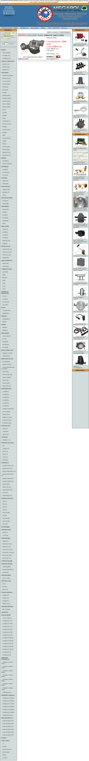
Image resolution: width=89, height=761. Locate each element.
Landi (3, 283)
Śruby (3, 135)
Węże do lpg (4, 380)
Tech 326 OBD (5, 518)
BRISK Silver (5, 69)
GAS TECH (4, 535)
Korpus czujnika (5, 106)
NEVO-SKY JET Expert (7, 552)
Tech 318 (4, 507)
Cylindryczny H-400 (6, 632)
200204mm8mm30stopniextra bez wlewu (80, 58)
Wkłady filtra (5, 257)
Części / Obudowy (6, 618)
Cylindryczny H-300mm (7, 700)
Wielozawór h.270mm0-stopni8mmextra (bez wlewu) (80, 163)
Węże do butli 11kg (6, 374)
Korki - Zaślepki (5, 104)
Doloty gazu (4, 87)
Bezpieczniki (5, 209)
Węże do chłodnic (6, 377)
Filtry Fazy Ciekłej (6, 252)
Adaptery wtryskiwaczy (7, 408)
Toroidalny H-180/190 (7, 637)
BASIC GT (4, 532)
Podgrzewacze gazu (6, 417)
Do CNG (4, 296)
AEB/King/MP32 (6, 566)
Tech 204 (4, 501)
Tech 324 (4, 509)
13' (2, 743)
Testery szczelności (6, 163)
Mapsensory (4, 180)
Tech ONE (4, 524)
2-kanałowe (4, 232)
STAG (3, 289)
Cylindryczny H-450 (6, 635)
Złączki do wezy (5, 152)
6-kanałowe (4, 237)
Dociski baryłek (5, 84)
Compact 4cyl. (5, 448)
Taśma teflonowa (6, 138)
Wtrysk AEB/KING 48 (7, 569)
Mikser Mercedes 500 (80, 311)
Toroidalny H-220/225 (7, 643)
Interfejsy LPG (5, 192)
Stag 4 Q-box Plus (6, 487)
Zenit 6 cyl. (4, 454)
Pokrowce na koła (6, 124)
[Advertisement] (80, 399)
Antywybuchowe (6, 310)
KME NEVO (5, 541)
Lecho (3, 286)
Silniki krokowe (5, 356)
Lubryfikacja (5, 161)
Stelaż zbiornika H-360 (7, 729)
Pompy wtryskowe (6, 749)
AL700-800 (4, 272)
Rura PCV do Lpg (6, 364)
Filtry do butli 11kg (6, 249)
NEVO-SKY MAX (6, 555)
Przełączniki (4, 220)
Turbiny (3, 755)
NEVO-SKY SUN (6, 558)
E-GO (3, 583)
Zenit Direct (4, 460)
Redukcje (4, 126)
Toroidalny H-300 (6, 655)
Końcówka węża (5, 101)
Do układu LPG (5, 55)
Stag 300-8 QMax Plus (7, 481)
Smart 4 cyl (4, 589)
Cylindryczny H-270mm (7, 698)
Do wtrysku (4, 175)
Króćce (3, 109)
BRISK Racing (5, 67)
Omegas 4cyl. (5, 595)
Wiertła (3, 143)
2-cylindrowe (5, 394)
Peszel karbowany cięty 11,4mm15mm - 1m (80, 337)
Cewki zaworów (5, 81)
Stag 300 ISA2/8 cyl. (7, 468)
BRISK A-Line (5, 64)
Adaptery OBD (5, 189)
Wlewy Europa (5, 149)
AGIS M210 (4, 431)
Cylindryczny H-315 (6, 626)
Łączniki (4, 112)
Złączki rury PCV (6, 155)
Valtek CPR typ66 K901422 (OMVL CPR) (80, 130)
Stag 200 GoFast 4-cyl (7, 465)
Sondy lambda (5, 752)
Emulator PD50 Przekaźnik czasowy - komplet (80, 269)
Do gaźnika (4, 169)
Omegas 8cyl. (5, 600)
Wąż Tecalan (5, 371)
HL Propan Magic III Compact (80, 297)
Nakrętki (4, 115)
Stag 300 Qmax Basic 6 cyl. (8, 471)
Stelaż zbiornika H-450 (7, 735)
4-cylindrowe (5, 400)
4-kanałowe (4, 235)
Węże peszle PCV (6, 386)
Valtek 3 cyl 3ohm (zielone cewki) (80, 148)
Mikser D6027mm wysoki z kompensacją (80, 101)
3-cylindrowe (5, 397)
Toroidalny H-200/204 (7, 640)
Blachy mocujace (6, 78)
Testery (3, 195)
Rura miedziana (5, 361)
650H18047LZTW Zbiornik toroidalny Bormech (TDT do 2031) (80, 209)
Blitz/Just (4, 277)
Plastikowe (4, 330)
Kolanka (4, 92)
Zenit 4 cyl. (4, 451)
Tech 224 (4, 504)
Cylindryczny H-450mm (7, 712)
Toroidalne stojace (6, 692)
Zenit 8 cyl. (4, 457)
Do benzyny (4, 200)
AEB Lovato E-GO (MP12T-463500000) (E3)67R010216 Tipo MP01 (80, 225)
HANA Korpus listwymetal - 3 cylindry (80, 283)
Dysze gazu (4, 89)
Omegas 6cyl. (5, 598)
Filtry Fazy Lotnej (6, 254)
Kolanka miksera (6, 95)
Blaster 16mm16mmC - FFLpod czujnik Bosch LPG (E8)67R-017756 (80, 241)
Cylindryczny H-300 (6, 623)
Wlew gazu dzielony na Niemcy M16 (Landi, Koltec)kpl (80, 193)
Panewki (4, 746)
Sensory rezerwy (5, 129)
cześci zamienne (5, 411)
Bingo (3, 274)
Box (3, 445)
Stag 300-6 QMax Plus (7, 478)
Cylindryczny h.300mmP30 (80, 255)
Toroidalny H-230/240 (7, 646)
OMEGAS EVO (5, 603)
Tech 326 (4, 515)
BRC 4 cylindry (5, 609)
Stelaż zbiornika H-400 (7, 732)
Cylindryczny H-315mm (7, 703)
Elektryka (4, 212)
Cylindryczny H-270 (6, 620)
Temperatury (5, 183)
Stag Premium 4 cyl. (6, 495)
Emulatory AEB (5, 240)
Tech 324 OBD (5, 512)
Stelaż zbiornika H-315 (7, 726)
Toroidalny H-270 (6, 652)
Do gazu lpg (4, 203)
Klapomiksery (5, 313)
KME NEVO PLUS (6, 544)
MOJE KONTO (5, 4)
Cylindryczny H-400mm (7, 709)
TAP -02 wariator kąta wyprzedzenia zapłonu (80, 352)
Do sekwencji (5, 172)
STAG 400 (4, 492)
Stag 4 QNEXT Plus (6, 489)
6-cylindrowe (5, 403)
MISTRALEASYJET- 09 (80, 324)
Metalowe (4, 327)
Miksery (3, 321)
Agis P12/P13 (5, 434)
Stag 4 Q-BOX (5, 484)
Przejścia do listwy (6, 420)
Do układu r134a (5, 58)
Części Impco (5, 266)
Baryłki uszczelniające (7, 75)
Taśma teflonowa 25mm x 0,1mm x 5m (80, 116)
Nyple (3, 118)
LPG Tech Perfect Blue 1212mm (80, 87)
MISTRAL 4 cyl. (6, 440)
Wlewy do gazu (5, 146)
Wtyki (3, 223)
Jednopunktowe (5, 319)
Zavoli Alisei (5, 572)
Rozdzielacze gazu (6, 423)
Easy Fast (4, 586)
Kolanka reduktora (6, 98)
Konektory (4, 215)
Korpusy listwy (5, 414)
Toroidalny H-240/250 (7, 649)
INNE (3, 280)
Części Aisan (5, 263)
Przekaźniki (4, 217)
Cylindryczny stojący (7, 715)
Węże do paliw (5, 383)
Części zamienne (6, 52)
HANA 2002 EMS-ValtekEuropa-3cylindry (80, 73)
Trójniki (3, 141)
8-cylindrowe (5, 405)
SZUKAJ (11, 43)
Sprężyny (4, 132)
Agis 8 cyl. (4, 428)
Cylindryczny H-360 (6, 629)
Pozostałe (4, 243)
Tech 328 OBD (5, 521)
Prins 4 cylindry (5, 578)
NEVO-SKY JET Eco (7, 549)
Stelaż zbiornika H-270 (7, 720)
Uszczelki (4, 757)
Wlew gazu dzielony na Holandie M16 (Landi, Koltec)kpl (80, 178)
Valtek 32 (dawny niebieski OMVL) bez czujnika (80, 44)
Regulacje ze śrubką (6, 353)
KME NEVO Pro (6, 546)
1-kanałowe (4, 229)
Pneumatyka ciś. (5, 121)
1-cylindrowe (5, 391)
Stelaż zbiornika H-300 (7, 723)
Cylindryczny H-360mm (7, 706)
